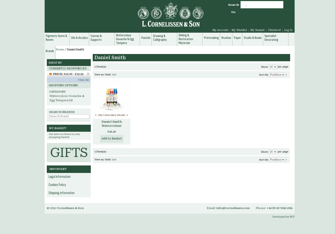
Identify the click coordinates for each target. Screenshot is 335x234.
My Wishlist (239, 30)
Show (264, 67)
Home (60, 49)
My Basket (257, 30)
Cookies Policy (57, 185)
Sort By (263, 74)
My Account (220, 30)
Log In (288, 30)
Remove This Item (88, 74)
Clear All (83, 80)
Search (233, 4)
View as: (99, 74)
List (114, 74)
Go (233, 12)
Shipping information (61, 193)
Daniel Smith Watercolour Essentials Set (111, 126)
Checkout (274, 30)
